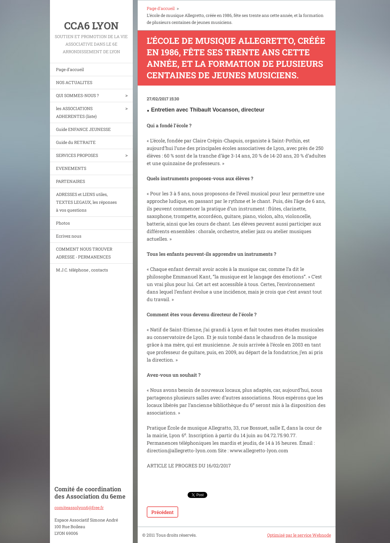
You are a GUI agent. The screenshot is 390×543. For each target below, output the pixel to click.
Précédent (162, 512)
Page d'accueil (70, 69)
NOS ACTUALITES (74, 82)
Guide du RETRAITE (76, 142)
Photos (63, 223)
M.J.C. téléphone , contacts (82, 270)
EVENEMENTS (71, 168)
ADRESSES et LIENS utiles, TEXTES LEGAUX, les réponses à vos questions (86, 202)
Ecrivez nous (68, 236)
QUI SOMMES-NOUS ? (77, 95)
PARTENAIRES (70, 181)
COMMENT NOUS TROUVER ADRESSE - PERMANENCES (84, 253)
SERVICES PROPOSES (77, 155)
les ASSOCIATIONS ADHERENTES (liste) (76, 112)
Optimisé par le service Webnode (299, 535)
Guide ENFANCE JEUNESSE (83, 129)
